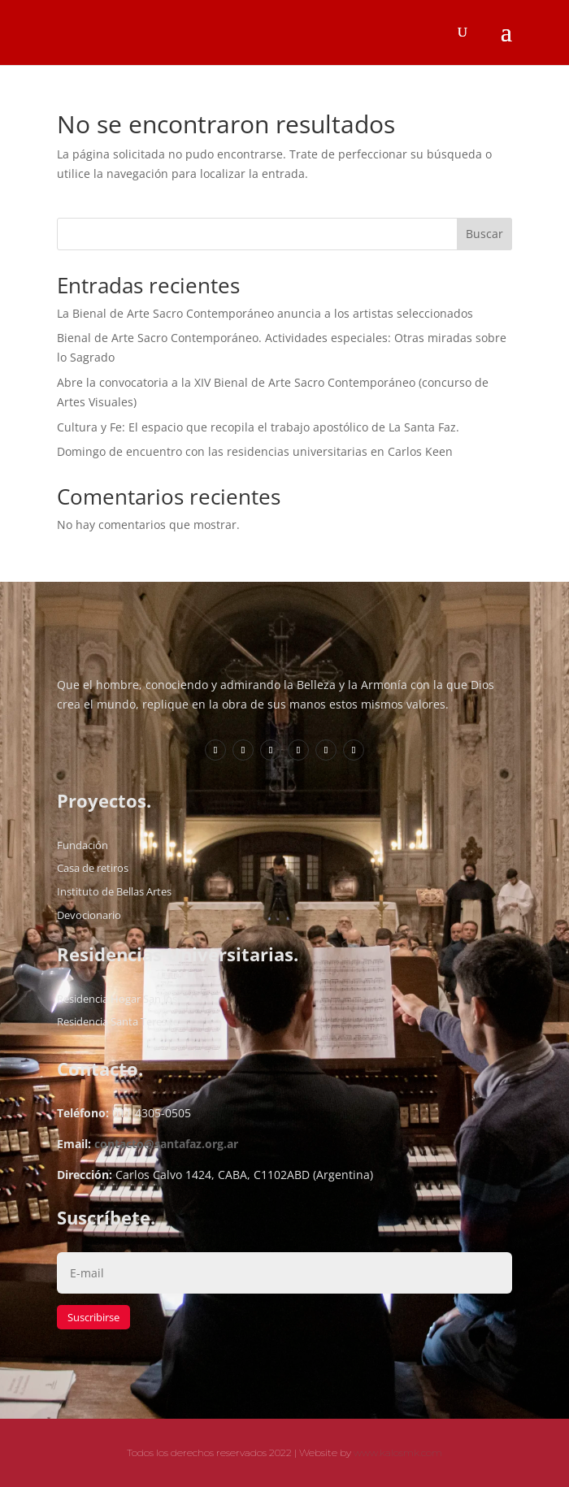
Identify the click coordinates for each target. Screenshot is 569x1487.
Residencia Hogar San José (120, 998)
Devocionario (89, 915)
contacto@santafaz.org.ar (166, 1143)
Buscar (484, 233)
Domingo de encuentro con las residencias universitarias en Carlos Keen (255, 451)
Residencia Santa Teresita (118, 1021)
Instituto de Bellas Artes (114, 891)
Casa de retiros (92, 868)
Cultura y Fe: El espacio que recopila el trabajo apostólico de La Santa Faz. (258, 427)
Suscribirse (93, 1317)
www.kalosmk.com (398, 1452)
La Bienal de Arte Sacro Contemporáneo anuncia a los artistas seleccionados (265, 313)
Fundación (82, 845)
